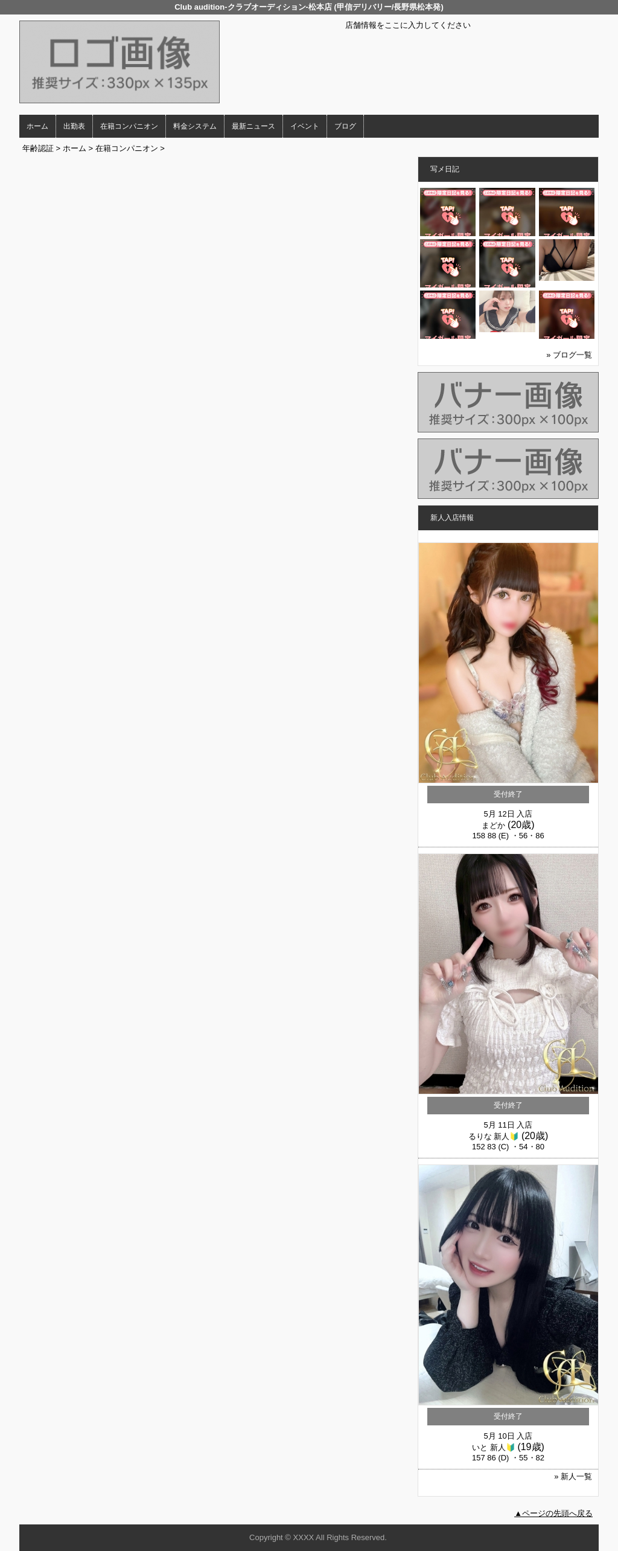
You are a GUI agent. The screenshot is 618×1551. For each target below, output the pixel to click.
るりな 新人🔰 (494, 1136)
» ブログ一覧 (569, 354)
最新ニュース (253, 126)
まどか (493, 825)
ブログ (345, 126)
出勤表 (74, 126)
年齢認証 (38, 148)
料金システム (195, 126)
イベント (304, 126)
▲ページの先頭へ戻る (553, 1513)
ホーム (37, 126)
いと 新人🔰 (493, 1447)
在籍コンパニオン (129, 126)
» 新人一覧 (573, 1476)
